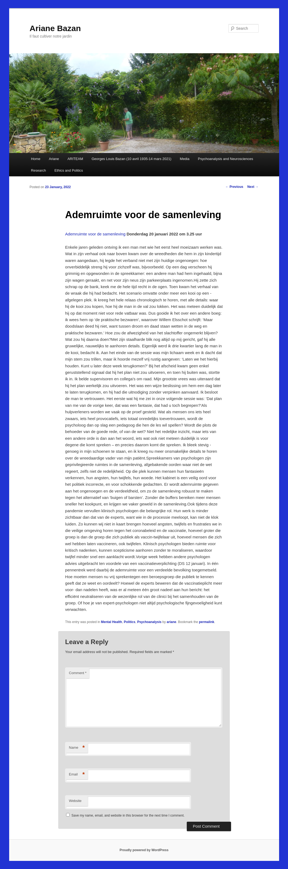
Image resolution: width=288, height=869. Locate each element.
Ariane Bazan (55, 28)
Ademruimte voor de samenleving (96, 234)
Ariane (54, 159)
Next (252, 187)
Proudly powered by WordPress (144, 850)
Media (184, 159)
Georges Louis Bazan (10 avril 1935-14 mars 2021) (131, 159)
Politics (129, 622)
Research (38, 170)
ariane (171, 622)
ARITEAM (75, 159)
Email (77, 774)
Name (77, 748)
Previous (234, 187)
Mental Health (111, 622)
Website (75, 801)
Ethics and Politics (69, 170)
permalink (206, 622)
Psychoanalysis (149, 622)
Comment (77, 673)
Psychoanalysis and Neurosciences (225, 159)
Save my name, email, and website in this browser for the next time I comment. (128, 815)
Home (35, 159)
